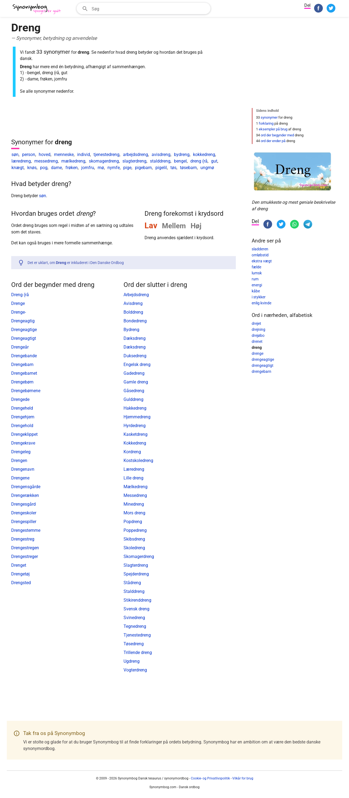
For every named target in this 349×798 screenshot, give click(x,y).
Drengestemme (25, 530)
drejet (256, 323)
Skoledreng (134, 547)
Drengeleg (21, 451)
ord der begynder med (277, 135)
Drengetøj (20, 574)
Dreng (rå (20, 294)
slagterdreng (134, 161)
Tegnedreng (135, 626)
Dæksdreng (135, 338)
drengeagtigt (262, 365)
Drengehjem (22, 416)
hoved (44, 154)
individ (83, 154)
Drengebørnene (25, 390)
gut (214, 161)
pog (43, 167)
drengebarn (261, 371)
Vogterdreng (135, 670)
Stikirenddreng (137, 600)
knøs (32, 167)
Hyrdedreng (135, 425)
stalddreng (160, 161)
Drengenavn (22, 469)
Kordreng (132, 451)
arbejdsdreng (135, 154)
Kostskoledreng (138, 460)
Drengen (19, 460)
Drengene (20, 478)
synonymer (269, 117)
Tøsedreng (134, 643)
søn (15, 154)
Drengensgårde (25, 486)
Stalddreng (134, 591)
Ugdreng (132, 661)
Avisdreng (133, 303)
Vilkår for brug (242, 778)
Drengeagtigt (23, 338)
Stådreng (132, 582)
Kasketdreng (136, 434)
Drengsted (21, 582)
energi (257, 285)
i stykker (259, 297)
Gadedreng (134, 373)
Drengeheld (22, 408)
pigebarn (143, 167)
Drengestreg (22, 539)
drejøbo (258, 335)
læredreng (21, 161)
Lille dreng (133, 478)
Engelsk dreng (137, 364)
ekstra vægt (262, 261)
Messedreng (135, 495)
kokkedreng (204, 154)
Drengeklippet (24, 434)
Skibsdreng (134, 539)
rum (255, 279)
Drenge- (18, 312)
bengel (180, 161)
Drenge (18, 303)
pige (127, 167)
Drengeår (20, 347)
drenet (257, 341)
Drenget (18, 565)
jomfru (87, 167)
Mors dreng (134, 512)
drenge (257, 353)
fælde (256, 267)
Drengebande (24, 355)
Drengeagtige (24, 329)
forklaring (266, 123)
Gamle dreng (136, 382)
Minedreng (134, 504)
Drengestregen (25, 547)
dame (56, 167)
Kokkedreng (135, 443)
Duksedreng (135, 355)
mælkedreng (73, 161)
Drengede (20, 399)
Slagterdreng (136, 565)
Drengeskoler (23, 512)
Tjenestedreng (137, 635)
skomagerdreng (104, 161)
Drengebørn (22, 382)
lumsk (257, 273)
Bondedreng (135, 320)
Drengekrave (23, 443)
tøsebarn (188, 167)
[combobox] (143, 8)
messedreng (46, 161)
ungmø (207, 167)
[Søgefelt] (149, 8)
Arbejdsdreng (136, 294)
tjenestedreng (106, 154)
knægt (17, 167)
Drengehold (22, 425)
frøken (71, 167)
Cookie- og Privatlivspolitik (210, 778)
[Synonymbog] (38, 9)
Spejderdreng (136, 574)
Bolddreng (133, 312)
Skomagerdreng (139, 556)
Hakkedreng (135, 408)
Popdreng (133, 521)
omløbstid (260, 255)
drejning (258, 329)
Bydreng (131, 329)
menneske (64, 154)
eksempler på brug (273, 129)
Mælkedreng (136, 486)
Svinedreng (134, 617)
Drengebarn (22, 364)
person (28, 154)
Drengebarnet (24, 373)
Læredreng (134, 469)
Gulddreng (133, 399)
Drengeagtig (23, 320)
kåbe (256, 291)
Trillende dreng (138, 652)
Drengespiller (23, 521)
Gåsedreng (134, 390)
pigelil (161, 167)
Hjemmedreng (137, 416)
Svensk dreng (136, 608)
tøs (173, 167)
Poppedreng (135, 530)
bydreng (181, 154)
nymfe (113, 167)
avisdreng (161, 154)
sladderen (260, 249)
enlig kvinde (261, 303)
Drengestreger (24, 556)
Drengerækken (25, 495)
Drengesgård (23, 504)
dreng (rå (198, 161)
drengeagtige (263, 359)
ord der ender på (273, 141)
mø (101, 167)
